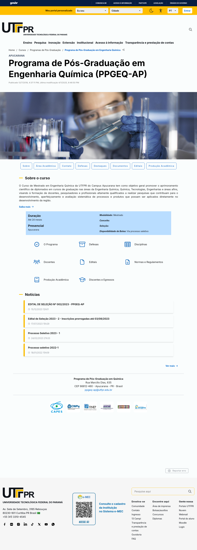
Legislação (158, 3)
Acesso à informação (122, 3)
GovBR (14, 3)
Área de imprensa (161, 506)
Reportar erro (162, 470)
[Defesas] (98, 271)
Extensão (69, 42)
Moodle (183, 523)
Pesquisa (40, 42)
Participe (143, 3)
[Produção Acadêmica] (53, 306)
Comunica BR (101, 3)
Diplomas (157, 518)
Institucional (85, 42)
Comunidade (138, 506)
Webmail (183, 514)
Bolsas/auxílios (160, 510)
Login (182, 527)
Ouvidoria (136, 534)
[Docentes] (53, 288)
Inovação (54, 42)
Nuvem (182, 510)
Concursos (158, 514)
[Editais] (98, 288)
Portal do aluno (186, 518)
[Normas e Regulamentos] (144, 288)
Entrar (187, 10)
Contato (136, 510)
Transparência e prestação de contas (149, 42)
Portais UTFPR (186, 506)
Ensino (27, 42)
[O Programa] (53, 271)
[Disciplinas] (144, 271)
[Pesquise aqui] (160, 491)
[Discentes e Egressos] (98, 306)
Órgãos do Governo (178, 3)
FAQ (134, 539)
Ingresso (136, 514)
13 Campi (136, 518)
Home (27, 50)
